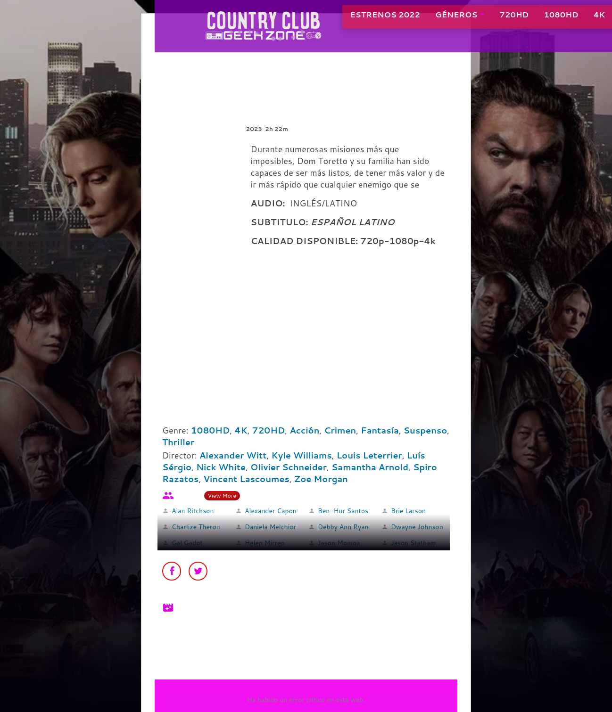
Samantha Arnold (369, 467)
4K (577, 18)
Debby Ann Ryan (343, 527)
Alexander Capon (271, 511)
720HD (492, 18)
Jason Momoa (339, 543)
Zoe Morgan (321, 479)
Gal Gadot (187, 543)
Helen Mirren (265, 543)
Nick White (221, 467)
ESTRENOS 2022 (363, 18)
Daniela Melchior (270, 527)
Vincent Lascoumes (246, 479)
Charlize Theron (196, 527)
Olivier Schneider (288, 467)
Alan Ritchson (193, 511)
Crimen (340, 430)
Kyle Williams (302, 455)
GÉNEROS (434, 18)
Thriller (178, 442)
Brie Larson (408, 511)
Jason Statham (413, 543)
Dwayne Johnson (417, 527)
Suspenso (425, 430)
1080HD (539, 18)
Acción (304, 430)
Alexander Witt (233, 455)
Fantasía (380, 430)
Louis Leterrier (369, 455)
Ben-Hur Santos (343, 511)
